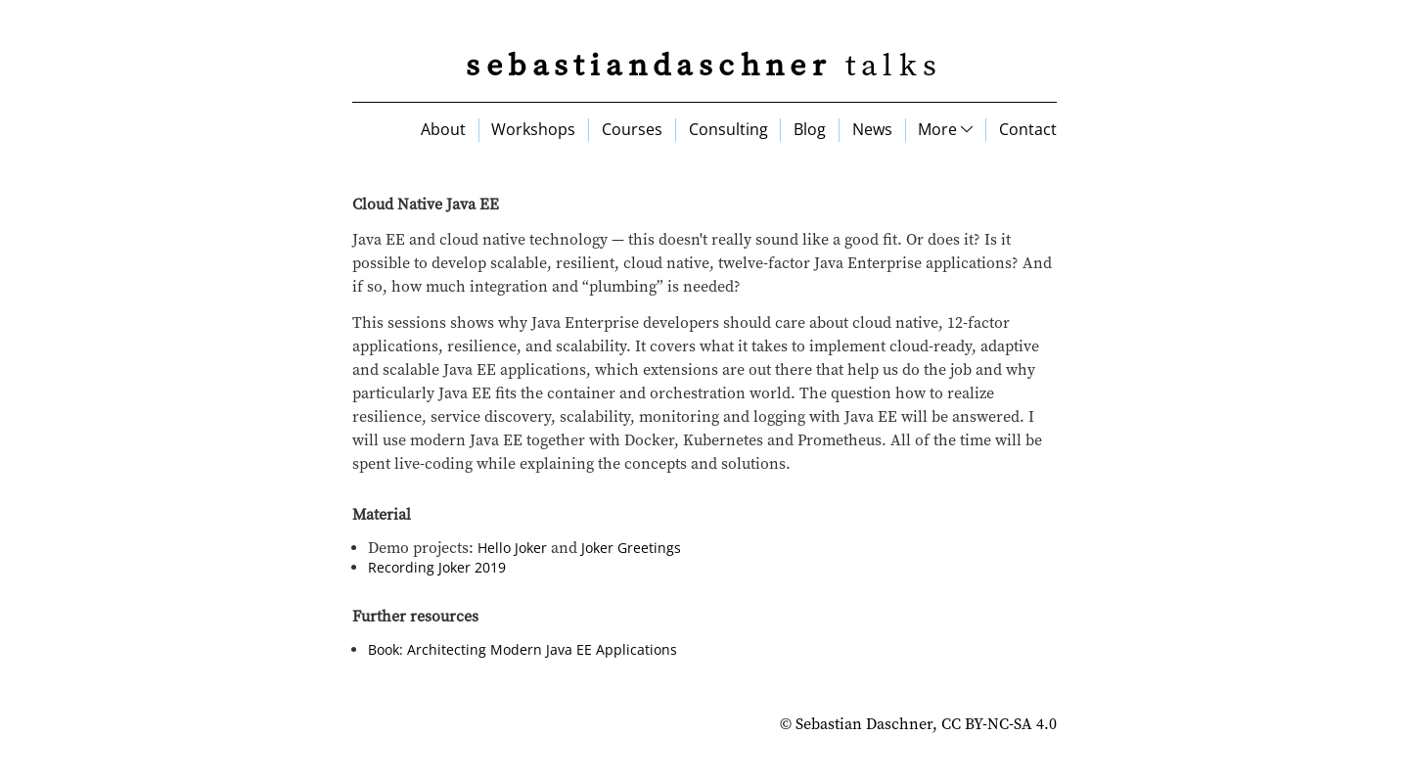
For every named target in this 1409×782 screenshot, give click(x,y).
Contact (1028, 129)
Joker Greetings (631, 547)
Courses (632, 129)
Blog (810, 129)
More (945, 129)
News (872, 129)
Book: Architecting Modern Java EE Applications (522, 649)
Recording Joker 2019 (437, 567)
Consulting (728, 129)
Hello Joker (512, 547)
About (443, 129)
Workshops (533, 129)
